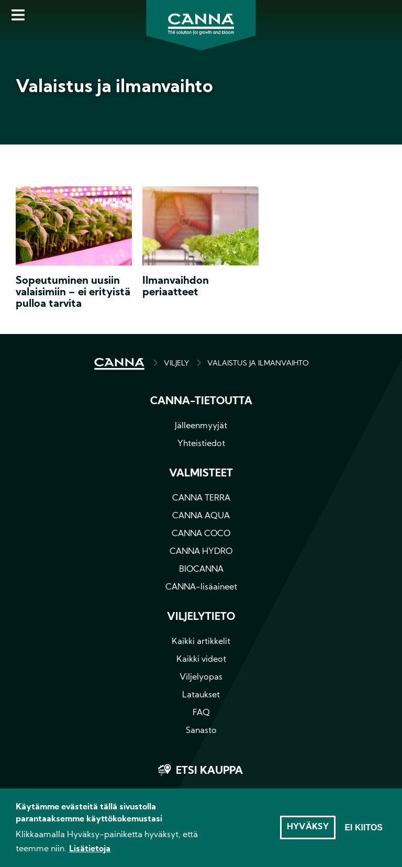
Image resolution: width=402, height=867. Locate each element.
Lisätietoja (89, 853)
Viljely (176, 364)
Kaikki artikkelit (201, 642)
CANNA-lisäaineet (201, 587)
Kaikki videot (201, 659)
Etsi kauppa (209, 771)
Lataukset (201, 695)
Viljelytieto (201, 617)
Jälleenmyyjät (201, 426)
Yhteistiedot (201, 444)
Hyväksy (308, 831)
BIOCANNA (201, 569)
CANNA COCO (201, 534)
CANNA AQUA (201, 516)
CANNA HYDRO (201, 552)
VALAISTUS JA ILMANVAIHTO (258, 364)
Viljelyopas (201, 677)
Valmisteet (201, 474)
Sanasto (201, 731)
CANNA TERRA (201, 498)
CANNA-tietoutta (201, 401)
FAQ (201, 713)
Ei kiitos (363, 831)
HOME (119, 364)
